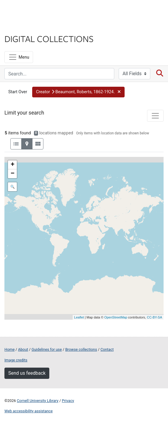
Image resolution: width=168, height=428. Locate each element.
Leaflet (79, 317)
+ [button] (12, 164)
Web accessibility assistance (28, 411)
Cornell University (33, 11)
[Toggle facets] (155, 116)
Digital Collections (49, 38)
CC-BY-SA (154, 317)
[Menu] (18, 57)
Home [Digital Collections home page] (9, 349)
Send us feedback (26, 373)
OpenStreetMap (115, 317)
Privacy (68, 400)
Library (22, 27)
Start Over (17, 91)
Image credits (15, 360)
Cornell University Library (37, 400)
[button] (78, 92)
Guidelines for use (47, 349)
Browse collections (81, 349)
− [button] (12, 173)
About (23, 349)
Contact (107, 349)
